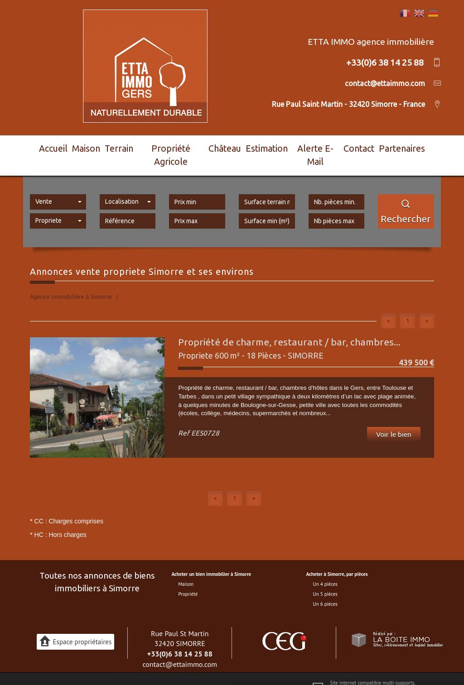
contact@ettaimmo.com (179, 646)
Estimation (270, 146)
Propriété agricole (174, 146)
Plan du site (108, 670)
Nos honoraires (180, 670)
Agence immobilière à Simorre (70, 280)
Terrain (122, 146)
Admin (234, 670)
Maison (85, 146)
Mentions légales (143, 670)
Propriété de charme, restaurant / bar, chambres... (289, 325)
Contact (366, 146)
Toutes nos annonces (267, 670)
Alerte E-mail (320, 146)
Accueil (48, 146)
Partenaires (410, 146)
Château (228, 146)
